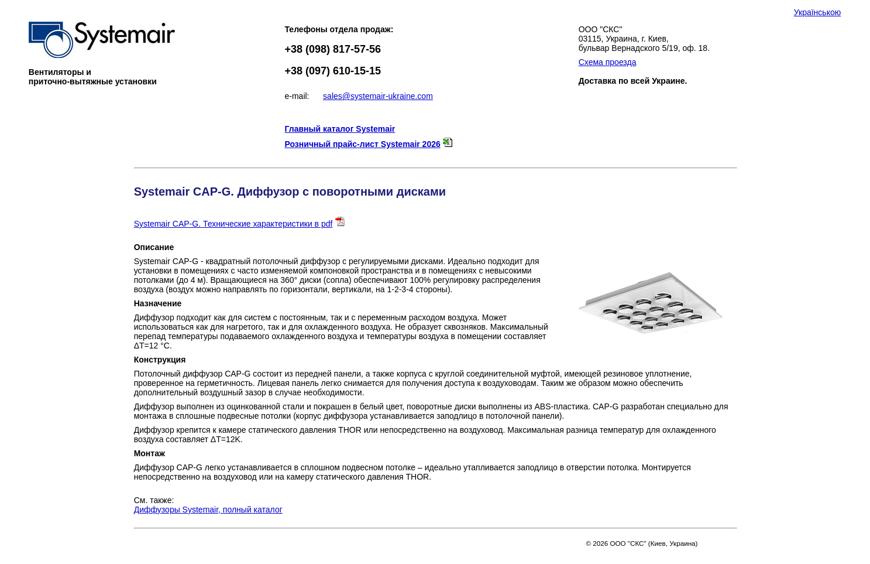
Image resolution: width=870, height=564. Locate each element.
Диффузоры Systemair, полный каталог (208, 509)
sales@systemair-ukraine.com (378, 96)
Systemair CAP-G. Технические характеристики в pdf (233, 223)
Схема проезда (608, 62)
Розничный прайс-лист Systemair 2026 (363, 144)
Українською (817, 12)
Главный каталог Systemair (340, 129)
